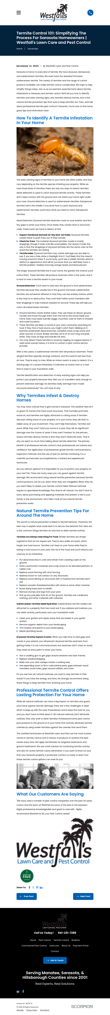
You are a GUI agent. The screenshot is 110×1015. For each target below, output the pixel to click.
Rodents (76, 940)
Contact (55, 951)
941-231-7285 (67, 933)
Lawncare (54, 945)
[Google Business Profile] (18, 991)
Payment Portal (80, 945)
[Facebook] (23, 991)
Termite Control (61, 940)
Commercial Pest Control (34, 945)
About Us (66, 945)
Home (33, 940)
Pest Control (45, 940)
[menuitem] (20, 1010)
